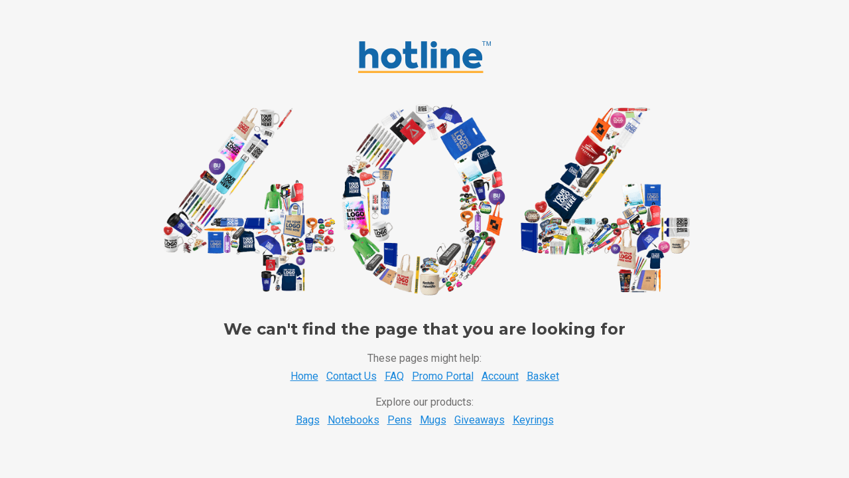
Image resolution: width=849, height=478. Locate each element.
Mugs (433, 420)
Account (500, 376)
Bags (308, 420)
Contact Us (351, 376)
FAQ (394, 376)
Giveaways (479, 420)
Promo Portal (443, 376)
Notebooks (353, 420)
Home (304, 376)
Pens (399, 420)
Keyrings (533, 420)
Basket (543, 376)
